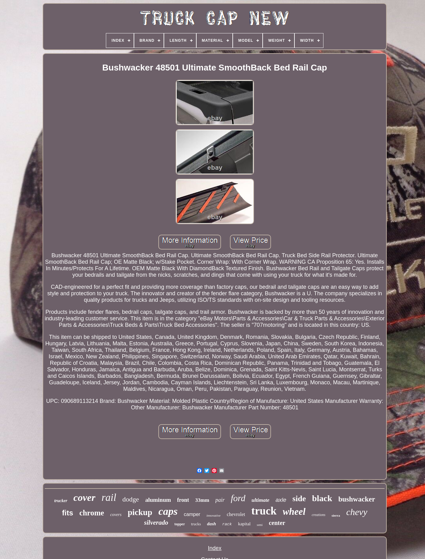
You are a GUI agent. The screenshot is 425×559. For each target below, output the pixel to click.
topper (179, 524)
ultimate (260, 500)
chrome (91, 513)
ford (238, 498)
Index (214, 548)
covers (116, 514)
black (322, 498)
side (299, 498)
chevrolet (236, 514)
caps (167, 511)
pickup (140, 512)
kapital (244, 523)
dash (211, 523)
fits (67, 513)
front (183, 500)
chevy (356, 512)
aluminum (158, 500)
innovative (213, 515)
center (277, 522)
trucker (60, 500)
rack (227, 524)
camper (192, 514)
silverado (156, 522)
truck (264, 511)
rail (109, 497)
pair (220, 500)
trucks (196, 524)
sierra (335, 515)
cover (84, 497)
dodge (131, 499)
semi (260, 525)
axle (281, 500)
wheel (294, 511)
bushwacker (356, 499)
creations (318, 515)
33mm (202, 500)
